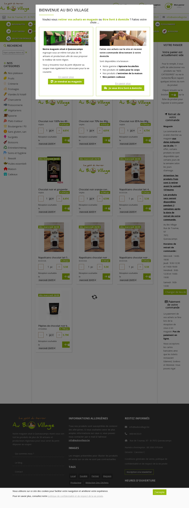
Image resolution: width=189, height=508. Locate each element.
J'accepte (159, 492)
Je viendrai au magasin (66, 81)
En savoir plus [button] (66, 77)
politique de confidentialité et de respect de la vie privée (75, 496)
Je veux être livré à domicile (123, 88)
